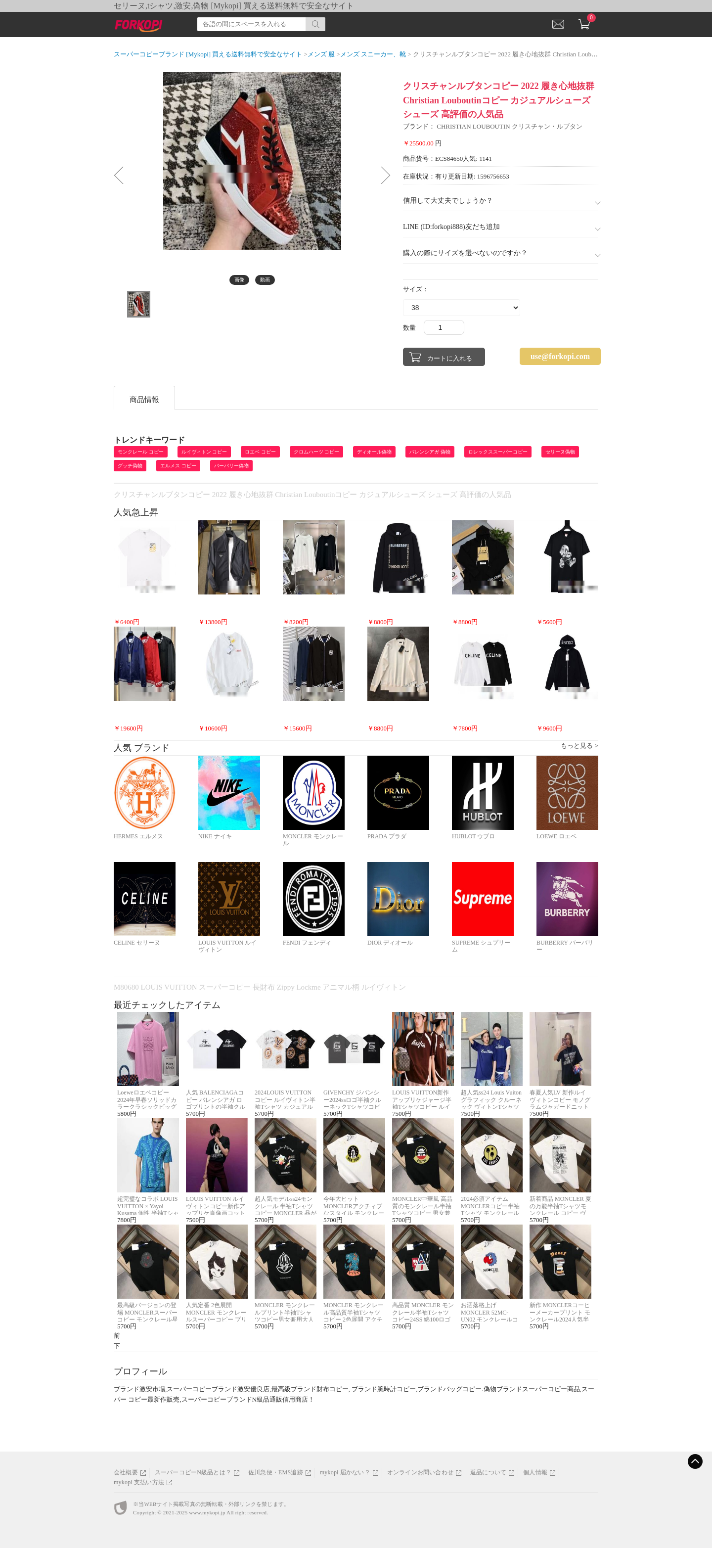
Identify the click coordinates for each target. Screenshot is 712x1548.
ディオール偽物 (374, 452)
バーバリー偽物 (231, 465)
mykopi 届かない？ (345, 1472)
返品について (488, 1472)
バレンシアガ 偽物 (429, 452)
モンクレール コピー (141, 452)
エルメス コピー (178, 465)
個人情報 (535, 1472)
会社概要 (126, 1472)
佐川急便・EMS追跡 (275, 1472)
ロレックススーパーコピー (498, 452)
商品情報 (144, 400)
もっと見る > (579, 745)
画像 (239, 279)
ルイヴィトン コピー (204, 452)
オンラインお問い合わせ (420, 1472)
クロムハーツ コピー (317, 452)
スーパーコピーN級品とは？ (193, 1472)
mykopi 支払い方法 (139, 1482)
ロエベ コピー (260, 452)
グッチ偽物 (130, 465)
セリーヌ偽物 (560, 452)
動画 (265, 279)
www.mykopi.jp (207, 1512)
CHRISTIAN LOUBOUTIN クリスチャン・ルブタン (509, 126)
